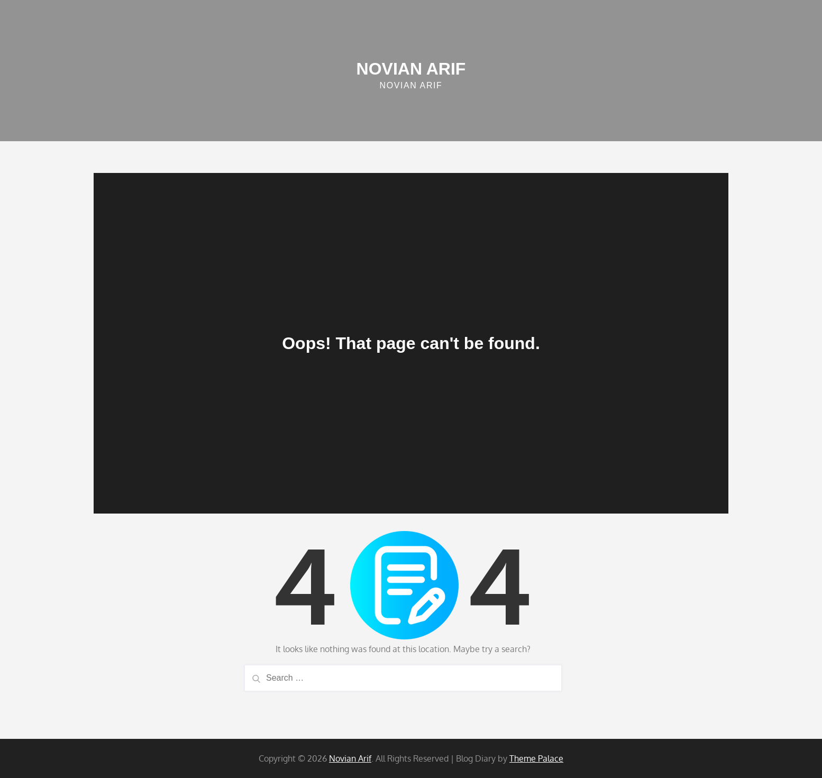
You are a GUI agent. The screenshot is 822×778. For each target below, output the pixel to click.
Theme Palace (536, 758)
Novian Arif (411, 68)
